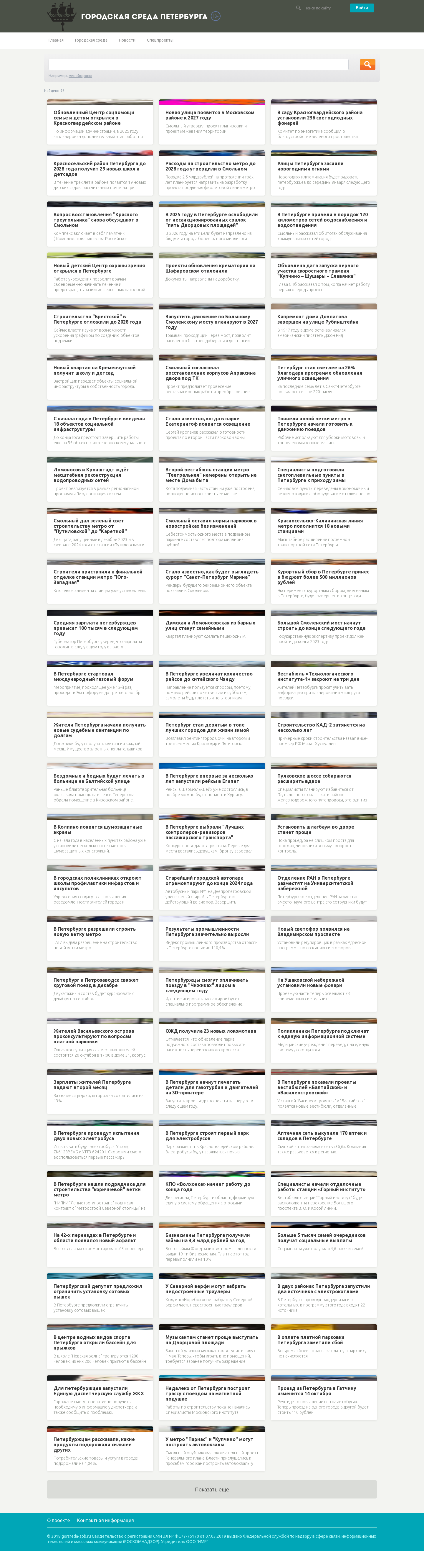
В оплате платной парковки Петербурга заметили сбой (310, 1339)
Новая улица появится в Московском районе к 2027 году (209, 115)
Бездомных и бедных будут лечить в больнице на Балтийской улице (99, 778)
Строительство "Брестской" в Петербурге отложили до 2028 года (97, 319)
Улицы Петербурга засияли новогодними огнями (310, 166)
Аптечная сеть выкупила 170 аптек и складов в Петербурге (322, 1135)
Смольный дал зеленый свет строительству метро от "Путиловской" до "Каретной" (90, 526)
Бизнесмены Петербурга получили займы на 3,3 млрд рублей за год (207, 1237)
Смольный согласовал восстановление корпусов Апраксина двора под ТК (210, 373)
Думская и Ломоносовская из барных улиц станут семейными (210, 625)
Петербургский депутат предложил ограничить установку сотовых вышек (98, 1291)
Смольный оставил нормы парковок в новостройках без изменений (211, 523)
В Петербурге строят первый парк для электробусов (207, 1135)
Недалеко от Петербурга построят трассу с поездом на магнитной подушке (207, 1393)
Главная (56, 40)
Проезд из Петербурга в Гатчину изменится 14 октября (316, 1391)
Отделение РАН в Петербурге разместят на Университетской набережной (315, 883)
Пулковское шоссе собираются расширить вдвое (314, 778)
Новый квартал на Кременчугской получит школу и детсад (95, 370)
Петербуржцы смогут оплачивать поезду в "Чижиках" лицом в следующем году (206, 985)
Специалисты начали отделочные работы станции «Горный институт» (321, 1186)
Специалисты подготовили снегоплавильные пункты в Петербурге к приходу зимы (311, 475)
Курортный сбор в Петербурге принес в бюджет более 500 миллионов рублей (323, 577)
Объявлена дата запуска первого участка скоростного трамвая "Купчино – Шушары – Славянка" (318, 271)
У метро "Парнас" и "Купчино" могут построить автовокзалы (209, 1442)
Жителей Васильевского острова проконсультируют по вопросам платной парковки (94, 1036)
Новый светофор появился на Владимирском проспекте (313, 931)
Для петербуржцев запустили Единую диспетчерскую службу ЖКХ (99, 1391)
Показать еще (212, 1489)
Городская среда (91, 40)
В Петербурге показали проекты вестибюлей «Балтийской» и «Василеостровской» (316, 1087)
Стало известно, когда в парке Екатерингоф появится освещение (207, 421)
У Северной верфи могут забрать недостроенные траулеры (205, 1288)
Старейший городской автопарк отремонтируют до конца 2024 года (209, 880)
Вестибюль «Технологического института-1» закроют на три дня (318, 676)
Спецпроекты (160, 40)
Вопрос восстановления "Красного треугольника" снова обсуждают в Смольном (96, 220)
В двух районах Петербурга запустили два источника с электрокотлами (323, 1288)
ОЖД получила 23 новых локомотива (210, 1031)
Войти (362, 7)
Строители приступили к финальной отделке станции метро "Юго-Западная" (98, 577)
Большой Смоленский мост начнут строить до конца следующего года (321, 625)
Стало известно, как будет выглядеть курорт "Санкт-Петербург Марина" (212, 574)
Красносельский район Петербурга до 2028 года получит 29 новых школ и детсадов (100, 169)
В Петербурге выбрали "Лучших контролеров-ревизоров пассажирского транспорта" (204, 832)
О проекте (58, 1520)
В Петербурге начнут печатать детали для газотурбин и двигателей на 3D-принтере (211, 1087)
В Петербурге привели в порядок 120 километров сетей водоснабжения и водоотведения (322, 220)
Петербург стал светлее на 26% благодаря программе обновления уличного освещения (319, 373)
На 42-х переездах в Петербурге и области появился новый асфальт (95, 1237)
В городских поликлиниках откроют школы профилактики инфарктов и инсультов (98, 883)
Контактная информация (105, 1520)
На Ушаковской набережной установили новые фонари (310, 982)
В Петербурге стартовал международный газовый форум (93, 676)
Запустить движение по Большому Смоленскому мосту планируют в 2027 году (211, 322)
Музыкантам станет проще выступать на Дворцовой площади (211, 1339)
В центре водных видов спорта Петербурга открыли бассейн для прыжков (95, 1342)
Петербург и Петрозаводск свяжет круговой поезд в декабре (96, 982)
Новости (127, 40)
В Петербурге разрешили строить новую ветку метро (95, 931)
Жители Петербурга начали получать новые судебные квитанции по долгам (100, 730)
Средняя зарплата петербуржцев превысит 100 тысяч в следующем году (96, 628)
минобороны (80, 75)
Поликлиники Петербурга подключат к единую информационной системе (323, 1033)
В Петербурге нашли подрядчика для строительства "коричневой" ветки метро (100, 1189)
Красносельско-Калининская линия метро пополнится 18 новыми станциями (320, 526)
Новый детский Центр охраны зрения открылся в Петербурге (99, 268)
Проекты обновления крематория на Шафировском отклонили (210, 268)
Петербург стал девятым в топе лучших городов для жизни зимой (207, 727)
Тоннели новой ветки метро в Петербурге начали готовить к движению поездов (314, 424)
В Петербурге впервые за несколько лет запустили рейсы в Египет (209, 778)
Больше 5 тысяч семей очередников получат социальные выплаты (321, 1237)
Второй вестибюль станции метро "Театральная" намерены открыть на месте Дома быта (210, 475)
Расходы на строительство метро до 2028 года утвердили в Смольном (210, 166)
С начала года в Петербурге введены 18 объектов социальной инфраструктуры (99, 424)
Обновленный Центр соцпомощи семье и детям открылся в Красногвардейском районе (94, 118)
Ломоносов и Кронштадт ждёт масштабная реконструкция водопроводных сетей (91, 475)
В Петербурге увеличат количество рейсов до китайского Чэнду (209, 676)
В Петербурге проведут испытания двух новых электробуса (96, 1135)
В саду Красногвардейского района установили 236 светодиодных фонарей (319, 118)
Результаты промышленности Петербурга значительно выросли (207, 931)
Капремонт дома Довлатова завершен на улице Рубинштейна (317, 319)
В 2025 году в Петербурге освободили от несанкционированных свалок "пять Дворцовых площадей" (211, 220)
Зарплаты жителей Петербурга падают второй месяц (92, 1084)
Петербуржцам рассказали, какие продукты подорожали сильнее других (94, 1444)
